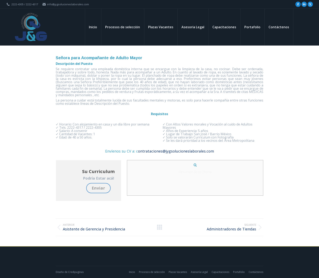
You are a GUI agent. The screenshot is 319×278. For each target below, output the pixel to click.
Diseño (60, 272)
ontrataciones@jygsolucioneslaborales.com (176, 151)
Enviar (120, 188)
